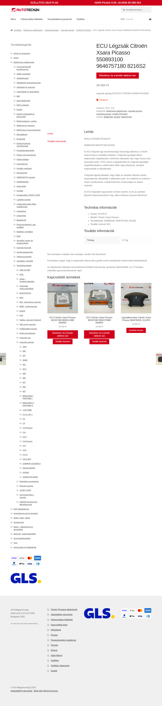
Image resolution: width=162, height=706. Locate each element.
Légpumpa (21, 216)
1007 (25, 347)
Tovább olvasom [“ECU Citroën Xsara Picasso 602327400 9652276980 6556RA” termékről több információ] (99, 341)
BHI (18, 96)
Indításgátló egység (28, 329)
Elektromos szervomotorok (28, 130)
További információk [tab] (56, 141)
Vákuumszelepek (24, 257)
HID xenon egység (28, 324)
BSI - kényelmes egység (30, 302)
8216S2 (117, 117)
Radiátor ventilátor (25, 232)
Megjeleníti (21, 220)
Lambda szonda (24, 200)
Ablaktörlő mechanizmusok (29, 83)
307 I (25, 369)
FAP (21, 315)
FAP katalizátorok (21, 509)
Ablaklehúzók (22, 78)
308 (24, 374)
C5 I (24, 446)
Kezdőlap (17, 30)
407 (24, 382)
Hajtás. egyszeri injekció (30, 320)
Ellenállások (22, 135)
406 (24, 378)
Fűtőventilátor (23, 159)
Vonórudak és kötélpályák (25, 547)
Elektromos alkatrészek (33, 30)
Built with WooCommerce (46, 691)
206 (24, 351)
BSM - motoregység (28, 306)
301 (24, 365)
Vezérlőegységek (52, 30)
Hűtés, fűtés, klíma (22, 518)
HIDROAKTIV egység (26, 177)
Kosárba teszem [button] (136, 330)
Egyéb (19, 110)
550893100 (108, 117)
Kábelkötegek (23, 182)
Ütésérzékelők (29, 468)
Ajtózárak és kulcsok (26, 87)
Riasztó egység (26, 486)
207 (24, 356)
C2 (24, 419)
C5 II (25, 450)
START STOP (25, 490)
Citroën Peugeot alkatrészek (64, 609)
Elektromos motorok (26, 126)
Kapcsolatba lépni (59, 625)
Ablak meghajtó (23, 74)
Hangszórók (22, 173)
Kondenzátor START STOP (28, 195)
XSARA (26, 472)
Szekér (54, 671)
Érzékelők (21, 139)
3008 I (25, 360)
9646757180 (126, 117)
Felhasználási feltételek (32, 19)
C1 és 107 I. (28, 414)
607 (24, 391)
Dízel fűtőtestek (23, 101)
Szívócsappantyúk (25, 252)
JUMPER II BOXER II (31, 464)
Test (15, 543)
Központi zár (25, 338)
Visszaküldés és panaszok (60, 19)
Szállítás (81, 19)
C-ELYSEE (27, 410)
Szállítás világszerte (60, 666)
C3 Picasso (28, 428)
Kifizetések (56, 630)
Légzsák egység (67, 30)
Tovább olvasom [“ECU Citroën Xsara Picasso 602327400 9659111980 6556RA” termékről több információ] (62, 341)
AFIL (22, 274)
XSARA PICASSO (83, 30)
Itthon (13, 19)
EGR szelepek (23, 105)
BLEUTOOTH (25, 293)
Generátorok (22, 164)
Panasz (54, 635)
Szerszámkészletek (22, 538)
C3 (24, 423)
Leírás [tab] (50, 133)
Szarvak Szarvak (24, 248)
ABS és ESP (25, 270)
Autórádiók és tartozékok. (28, 92)
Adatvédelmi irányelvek (62, 614)
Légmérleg (21, 211)
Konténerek (19, 522)
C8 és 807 (27, 459)
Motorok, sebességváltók (25, 534)
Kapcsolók (21, 186)
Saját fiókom (56, 655)
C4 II (25, 437)
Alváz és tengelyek (22, 53)
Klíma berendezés (27, 333)
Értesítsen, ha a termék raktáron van (117, 75)
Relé (19, 236)
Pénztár (54, 645)
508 (24, 387)
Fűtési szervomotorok (26, 155)
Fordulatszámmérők (25, 150)
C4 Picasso (28, 441)
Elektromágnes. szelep (27, 121)
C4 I (24, 432)
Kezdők (20, 191)
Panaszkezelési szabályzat (63, 640)
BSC (22, 298)
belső (16, 58)
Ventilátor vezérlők (25, 261)
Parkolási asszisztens (29, 481)
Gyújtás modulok (24, 168)
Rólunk (54, 650)
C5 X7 (25, 455)
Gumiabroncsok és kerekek (26, 513)
